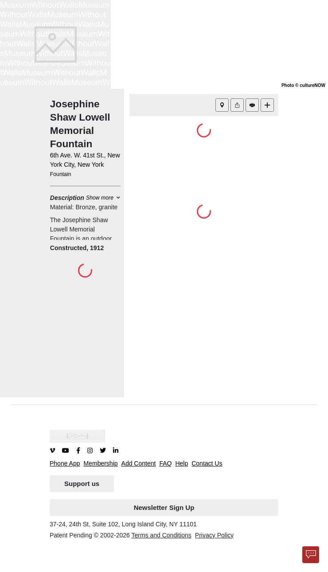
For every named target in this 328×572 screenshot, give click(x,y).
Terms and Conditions (161, 535)
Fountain (60, 174)
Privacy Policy (214, 535)
